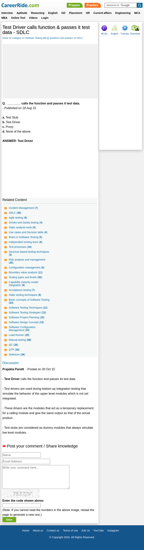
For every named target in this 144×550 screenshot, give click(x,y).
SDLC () (15, 212)
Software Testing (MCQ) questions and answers (49, 38)
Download (135, 33)
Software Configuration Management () (22, 329)
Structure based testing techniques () (29, 253)
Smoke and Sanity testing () (26, 222)
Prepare (74, 5)
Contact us (53, 530)
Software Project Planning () (26, 317)
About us (38, 530)
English (53, 12)
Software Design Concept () (26, 322)
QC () (13, 344)
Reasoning (37, 12)
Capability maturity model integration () (23, 284)
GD (63, 12)
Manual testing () (20, 339)
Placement (75, 12)
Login (44, 17)
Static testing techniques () (25, 294)
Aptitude (21, 12)
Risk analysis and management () (27, 261)
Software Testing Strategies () (27, 312)
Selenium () (17, 354)
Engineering (122, 12)
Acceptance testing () (22, 289)
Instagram (113, 530)
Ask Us (86, 530)
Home (5, 38)
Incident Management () (23, 207)
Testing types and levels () (25, 277)
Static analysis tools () (22, 227)
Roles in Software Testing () (25, 237)
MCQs (104, 33)
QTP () (14, 349)
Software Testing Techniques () (28, 307)
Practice (92, 5)
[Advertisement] (50, 71)
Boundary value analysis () (26, 272)
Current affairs (103, 12)
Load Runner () (19, 334)
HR (88, 12)
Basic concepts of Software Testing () (29, 301)
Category (17, 38)
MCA (137, 12)
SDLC (80, 38)
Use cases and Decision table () (28, 232)
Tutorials (125, 33)
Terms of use (70, 530)
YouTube (98, 530)
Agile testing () (18, 217)
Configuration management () (26, 267)
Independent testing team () (25, 242)
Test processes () (20, 246)
